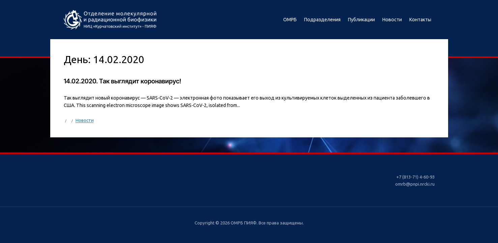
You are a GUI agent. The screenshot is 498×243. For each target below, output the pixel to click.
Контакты (420, 19)
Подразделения (322, 19)
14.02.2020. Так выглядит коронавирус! (122, 81)
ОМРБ (290, 19)
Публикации (361, 19)
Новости (392, 19)
